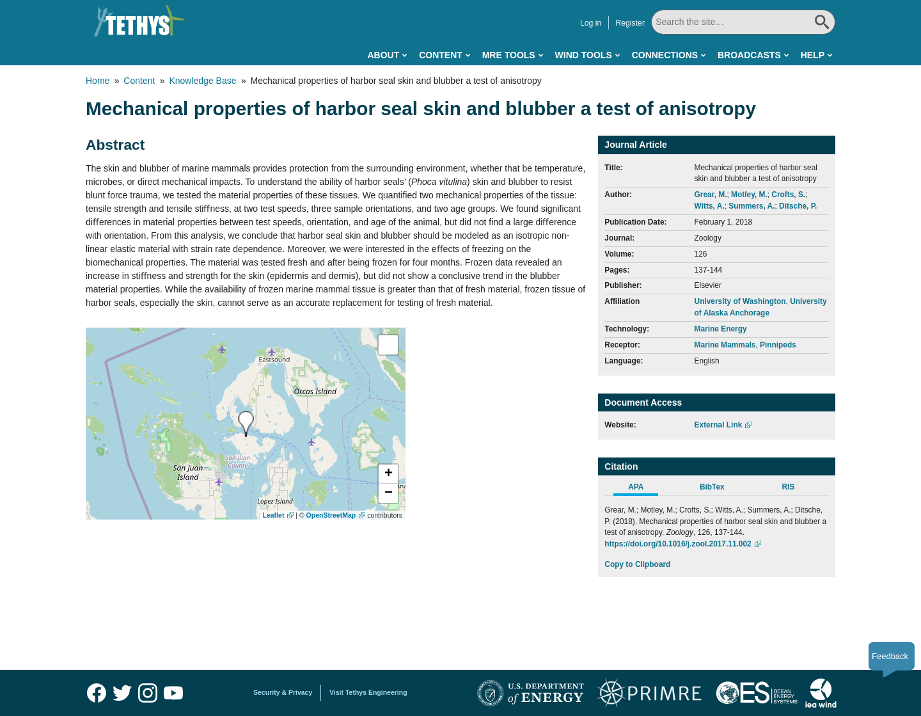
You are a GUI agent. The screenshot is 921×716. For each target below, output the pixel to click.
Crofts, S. (788, 194)
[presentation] (246, 424)
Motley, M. (749, 194)
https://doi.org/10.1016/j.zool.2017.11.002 (677, 543)
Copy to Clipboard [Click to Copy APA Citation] (637, 564)
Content (440, 55)
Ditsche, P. (798, 206)
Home (97, 81)
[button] (388, 474)
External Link (719, 424)
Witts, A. (710, 206)
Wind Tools (583, 55)
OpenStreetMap (331, 515)
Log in (590, 23)
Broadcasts (749, 55)
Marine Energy (721, 328)
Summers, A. (751, 206)
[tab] (642, 489)
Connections (665, 55)
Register (630, 23)
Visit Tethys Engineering (368, 692)
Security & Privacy (282, 692)
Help (812, 55)
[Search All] (743, 22)
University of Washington (740, 301)
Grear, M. (711, 194)
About (383, 55)
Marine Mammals (725, 344)
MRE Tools (508, 55)
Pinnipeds (778, 344)
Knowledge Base (202, 81)
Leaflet (274, 515)
